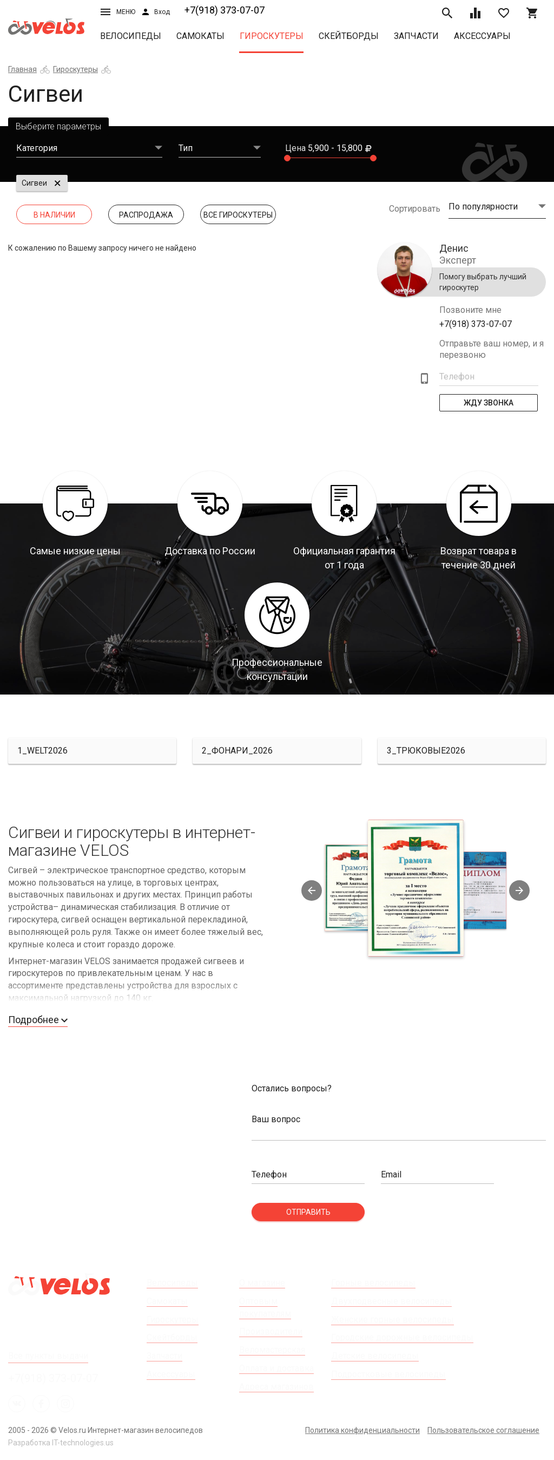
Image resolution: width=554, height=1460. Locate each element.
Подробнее (38, 1019)
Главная (22, 69)
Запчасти (416, 36)
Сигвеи (34, 183)
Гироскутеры (272, 36)
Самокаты (200, 36)
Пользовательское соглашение (483, 1430)
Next (519, 890)
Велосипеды (130, 36)
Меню (118, 12)
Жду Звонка (488, 402)
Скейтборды (349, 36)
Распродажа (146, 215)
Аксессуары (482, 36)
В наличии (54, 215)
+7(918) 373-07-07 (224, 10)
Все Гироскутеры (238, 215)
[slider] (287, 158)
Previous (311, 890)
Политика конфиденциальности (362, 1430)
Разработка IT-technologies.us (61, 1442)
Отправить (308, 1212)
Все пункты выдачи (48, 1356)
